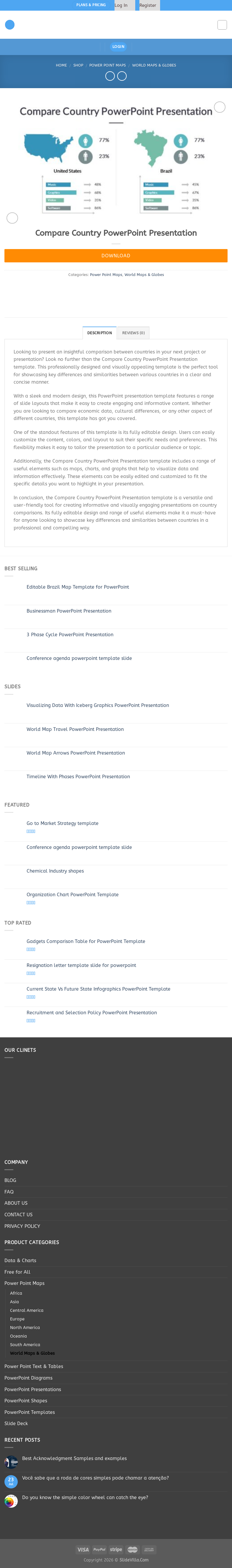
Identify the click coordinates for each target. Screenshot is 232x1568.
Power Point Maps (107, 65)
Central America (27, 1310)
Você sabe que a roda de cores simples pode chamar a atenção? (95, 1478)
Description (99, 333)
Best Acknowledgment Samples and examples (74, 1458)
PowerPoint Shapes (25, 1401)
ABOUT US (16, 1203)
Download (116, 256)
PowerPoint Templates (29, 1412)
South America (25, 1344)
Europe (17, 1319)
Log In (121, 5)
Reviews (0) (133, 333)
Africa (16, 1293)
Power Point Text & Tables (33, 1366)
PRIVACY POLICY (22, 1226)
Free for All (17, 1272)
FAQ (9, 1192)
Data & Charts (20, 1260)
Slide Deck (16, 1423)
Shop (78, 65)
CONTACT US (18, 1214)
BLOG (10, 1180)
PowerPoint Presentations (32, 1389)
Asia (14, 1301)
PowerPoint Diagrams (28, 1378)
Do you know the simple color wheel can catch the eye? (85, 1497)
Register (147, 5)
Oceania (18, 1336)
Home (61, 65)
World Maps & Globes (154, 65)
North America (25, 1327)
